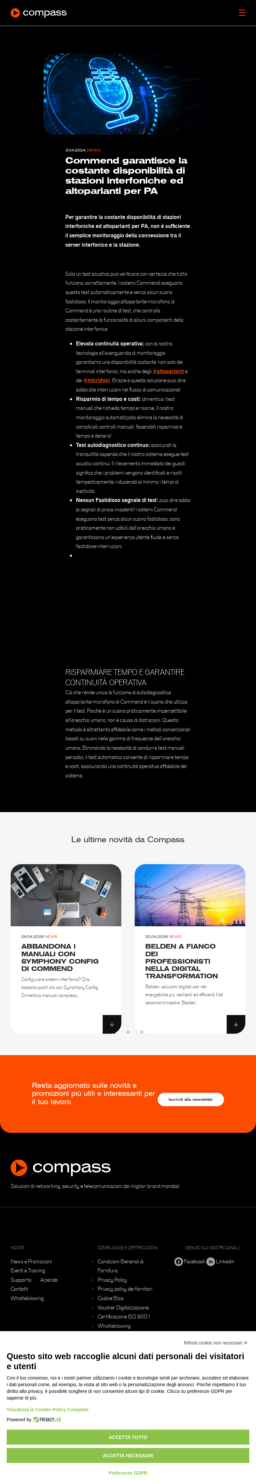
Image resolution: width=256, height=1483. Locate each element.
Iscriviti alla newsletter (191, 1099)
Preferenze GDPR (128, 1473)
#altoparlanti (168, 371)
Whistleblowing (27, 1298)
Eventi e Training (28, 1270)
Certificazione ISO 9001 (124, 1316)
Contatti (19, 1288)
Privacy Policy (112, 1279)
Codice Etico (111, 1298)
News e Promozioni (31, 1261)
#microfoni (96, 380)
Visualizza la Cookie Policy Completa (48, 1409)
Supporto (21, 1279)
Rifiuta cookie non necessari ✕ (216, 1342)
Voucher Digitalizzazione (123, 1307)
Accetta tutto (128, 1437)
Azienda (49, 1279)
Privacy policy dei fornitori (125, 1288)
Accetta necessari (128, 1455)
